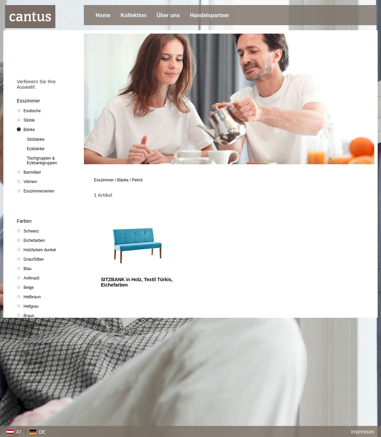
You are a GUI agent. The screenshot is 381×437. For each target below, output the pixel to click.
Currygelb (32, 391)
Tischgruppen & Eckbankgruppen (42, 160)
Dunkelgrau (33, 372)
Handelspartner (209, 15)
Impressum (362, 431)
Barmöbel (32, 172)
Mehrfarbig (33, 362)
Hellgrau (31, 306)
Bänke (122, 180)
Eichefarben (34, 240)
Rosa (28, 409)
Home (103, 15)
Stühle (29, 120)
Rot (26, 353)
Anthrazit (31, 278)
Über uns (168, 15)
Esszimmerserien (38, 191)
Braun (28, 315)
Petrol (137, 180)
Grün (28, 334)
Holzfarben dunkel (39, 250)
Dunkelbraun (34, 325)
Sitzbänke (36, 139)
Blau (27, 268)
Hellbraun (32, 297)
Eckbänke (36, 148)
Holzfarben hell (36, 344)
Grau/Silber (33, 259)
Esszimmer (104, 180)
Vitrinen (30, 181)
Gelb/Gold (32, 381)
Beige (28, 287)
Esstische (32, 110)
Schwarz (31, 231)
